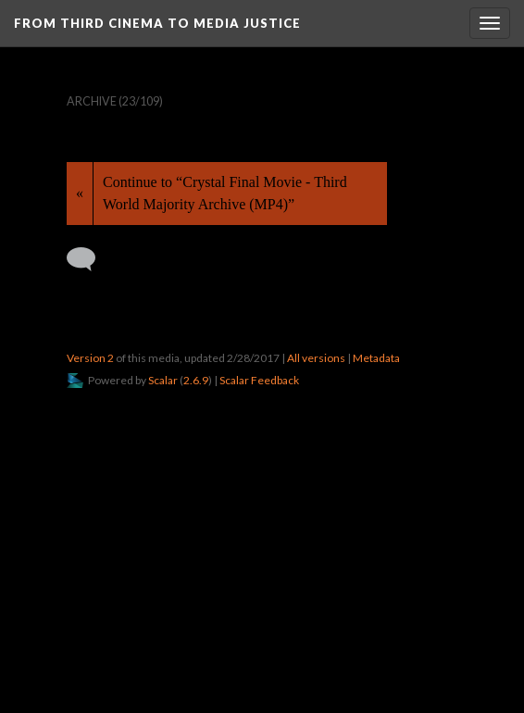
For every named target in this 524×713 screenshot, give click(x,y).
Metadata (376, 358)
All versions (316, 358)
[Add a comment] (89, 259)
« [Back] (79, 193)
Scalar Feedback (259, 380)
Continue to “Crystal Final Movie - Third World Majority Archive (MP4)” (225, 193)
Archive (92, 101)
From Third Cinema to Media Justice (157, 23)
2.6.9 (195, 380)
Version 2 (90, 358)
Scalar (163, 380)
